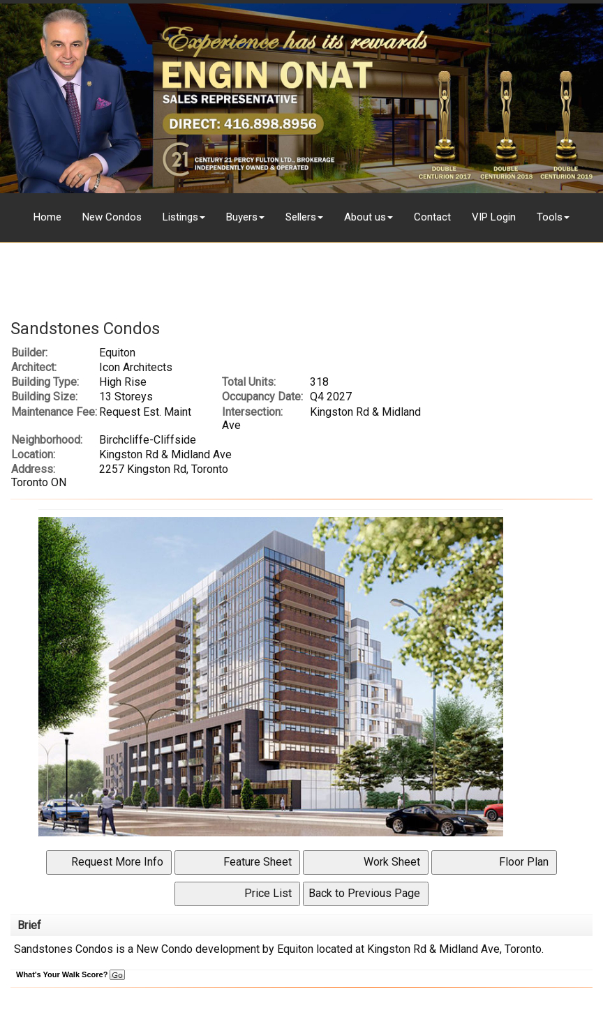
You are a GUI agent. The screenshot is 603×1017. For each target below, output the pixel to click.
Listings (180, 217)
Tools (550, 217)
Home (47, 217)
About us (365, 217)
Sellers (300, 217)
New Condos (112, 217)
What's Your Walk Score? (70, 974)
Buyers (242, 217)
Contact (432, 217)
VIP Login (494, 217)
